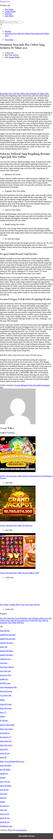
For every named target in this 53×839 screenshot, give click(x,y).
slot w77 (3, 712)
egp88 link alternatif (7, 635)
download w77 (5, 737)
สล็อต (2, 700)
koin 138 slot (5, 782)
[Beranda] (8, 31)
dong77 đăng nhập (7, 725)
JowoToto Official (7, 667)
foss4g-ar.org (4, 1)
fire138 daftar (5, 769)
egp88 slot (4, 679)
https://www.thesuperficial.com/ (12, 761)
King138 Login (6, 704)
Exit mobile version (26, 836)
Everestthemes (21, 830)
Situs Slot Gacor (6, 745)
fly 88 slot (4, 720)
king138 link (5, 631)
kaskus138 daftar (6, 651)
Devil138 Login (6, 691)
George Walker (14, 57)
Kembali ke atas (6, 826)
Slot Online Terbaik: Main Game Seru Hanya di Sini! (20, 604)
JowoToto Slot (5, 671)
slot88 (2, 802)
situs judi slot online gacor (38, 618)
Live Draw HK (5, 695)
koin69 (2, 778)
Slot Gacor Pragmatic (19, 618)
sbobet (2, 716)
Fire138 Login (5, 618)
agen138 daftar (5, 786)
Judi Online (9, 16)
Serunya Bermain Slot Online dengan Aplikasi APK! (19, 573)
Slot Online (9, 9)
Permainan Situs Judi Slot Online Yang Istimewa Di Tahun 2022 (24, 94)
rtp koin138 (4, 806)
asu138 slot (4, 790)
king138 (3, 798)
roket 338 (3, 647)
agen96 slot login (6, 643)
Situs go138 (4, 814)
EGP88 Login (5, 683)
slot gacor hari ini (23, 620)
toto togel (3, 794)
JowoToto (3, 663)
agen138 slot (5, 753)
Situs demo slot (6, 741)
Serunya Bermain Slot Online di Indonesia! (16, 525)
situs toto (3, 810)
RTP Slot (20, 623)
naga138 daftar (5, 765)
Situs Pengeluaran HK (8, 687)
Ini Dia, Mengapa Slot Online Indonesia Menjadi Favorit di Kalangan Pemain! (26, 477)
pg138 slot (4, 749)
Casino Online (10, 11)
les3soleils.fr (5, 733)
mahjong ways (5, 659)
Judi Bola (8, 14)
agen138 (3, 757)
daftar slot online (6, 729)
